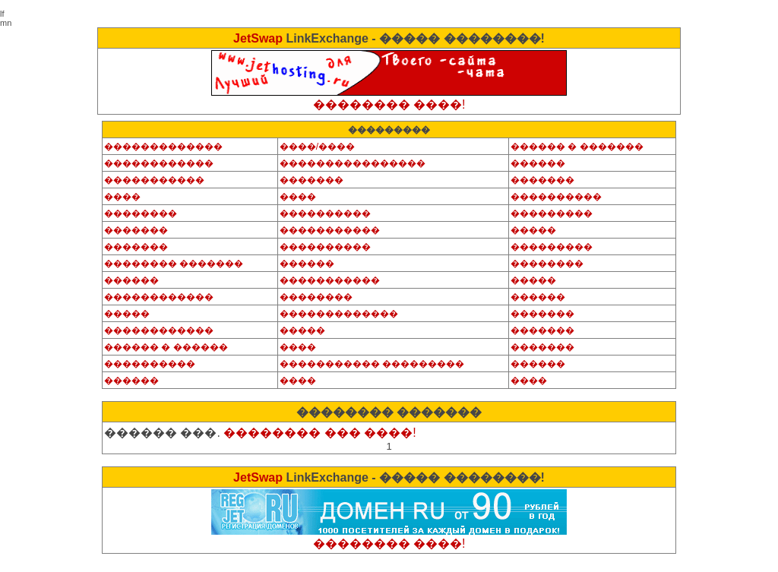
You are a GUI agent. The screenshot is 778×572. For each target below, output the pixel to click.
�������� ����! (389, 104)
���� (122, 196)
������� (311, 180)
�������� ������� (173, 263)
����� (533, 230)
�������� (140, 213)
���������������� (352, 163)
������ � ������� (577, 146)
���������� (556, 196)
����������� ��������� (372, 364)
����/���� (317, 146)
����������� (154, 180)
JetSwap (258, 38)
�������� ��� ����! (319, 432)
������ (538, 163)
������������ (158, 163)
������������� (163, 146)
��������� (552, 213)
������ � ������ (166, 347)
